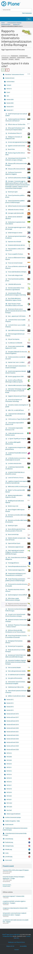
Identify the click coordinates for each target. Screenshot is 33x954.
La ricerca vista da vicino (19, 463)
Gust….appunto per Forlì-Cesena (19, 316)
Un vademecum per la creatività (19, 675)
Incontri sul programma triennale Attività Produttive (17, 372)
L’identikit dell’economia (19, 284)
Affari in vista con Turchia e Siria (19, 124)
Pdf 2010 (9, 764)
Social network (9, 824)
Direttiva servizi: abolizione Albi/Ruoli (17, 217)
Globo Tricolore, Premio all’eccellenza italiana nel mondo (17, 304)
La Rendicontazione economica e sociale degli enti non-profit (17, 459)
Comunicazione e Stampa (14, 22)
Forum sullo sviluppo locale (19, 275)
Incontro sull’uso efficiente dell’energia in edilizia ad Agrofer (17, 381)
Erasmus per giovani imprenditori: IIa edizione (17, 237)
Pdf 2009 (9, 760)
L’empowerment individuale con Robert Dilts (17, 414)
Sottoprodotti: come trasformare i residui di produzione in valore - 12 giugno (14, 914)
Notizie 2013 (9, 703)
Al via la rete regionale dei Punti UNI (19, 142)
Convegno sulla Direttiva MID (19, 213)
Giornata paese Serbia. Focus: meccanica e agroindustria (17, 288)
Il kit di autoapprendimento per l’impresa (17, 334)
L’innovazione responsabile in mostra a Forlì (17, 423)
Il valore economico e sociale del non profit (17, 357)
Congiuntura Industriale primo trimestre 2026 (15, 908)
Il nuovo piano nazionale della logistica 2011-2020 (17, 347)
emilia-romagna (21, 57)
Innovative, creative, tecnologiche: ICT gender (17, 405)
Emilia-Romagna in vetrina (19, 233)
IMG (7, 96)
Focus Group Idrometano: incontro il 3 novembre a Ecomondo (17, 636)
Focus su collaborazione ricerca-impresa (17, 258)
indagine (28, 57)
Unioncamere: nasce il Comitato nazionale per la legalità (17, 682)
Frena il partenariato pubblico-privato (17, 279)
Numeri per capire (19, 192)
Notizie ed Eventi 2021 (12, 731)
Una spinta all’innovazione (19, 678)
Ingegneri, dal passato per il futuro (19, 396)
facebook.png (17, 842)
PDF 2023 (9, 806)
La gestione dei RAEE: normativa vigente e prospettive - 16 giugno (14, 902)
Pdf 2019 (9, 792)
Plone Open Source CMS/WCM (11, 934)
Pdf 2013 (9, 753)
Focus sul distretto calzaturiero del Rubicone (17, 267)
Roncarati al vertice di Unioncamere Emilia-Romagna (17, 609)
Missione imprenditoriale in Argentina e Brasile (17, 496)
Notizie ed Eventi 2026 (12, 749)
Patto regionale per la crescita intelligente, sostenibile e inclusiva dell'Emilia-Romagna (17, 552)
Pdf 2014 (9, 88)
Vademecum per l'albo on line (19, 687)
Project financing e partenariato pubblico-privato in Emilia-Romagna (17, 579)
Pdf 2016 (9, 781)
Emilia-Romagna (23, 56)
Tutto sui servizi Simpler (19, 667)
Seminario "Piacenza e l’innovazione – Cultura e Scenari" (17, 625)
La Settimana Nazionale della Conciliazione (17, 467)
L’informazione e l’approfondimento (19, 419)
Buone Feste (19, 149)
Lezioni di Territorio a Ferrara (19, 478)
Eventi (8, 92)
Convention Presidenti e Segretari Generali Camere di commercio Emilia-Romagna (17, 662)
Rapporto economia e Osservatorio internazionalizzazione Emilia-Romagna (17, 604)
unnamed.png (17, 839)
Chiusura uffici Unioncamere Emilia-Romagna (17, 164)
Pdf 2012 (9, 771)
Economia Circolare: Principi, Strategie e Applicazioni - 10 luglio (13, 877)
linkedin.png (17, 849)
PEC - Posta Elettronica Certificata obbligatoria (17, 558)
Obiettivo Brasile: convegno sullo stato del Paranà (17, 538)
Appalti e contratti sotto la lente (19, 146)
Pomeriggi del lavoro (19, 563)
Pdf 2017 (9, 785)
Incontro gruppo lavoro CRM (19, 376)
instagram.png (17, 846)
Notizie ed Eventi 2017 (12, 717)
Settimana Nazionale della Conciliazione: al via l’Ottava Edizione (17, 631)
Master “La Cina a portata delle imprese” (17, 491)
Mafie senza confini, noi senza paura (19, 487)
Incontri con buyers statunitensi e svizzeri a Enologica (17, 366)
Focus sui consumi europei (19, 263)
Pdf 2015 (9, 778)
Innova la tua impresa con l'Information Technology (17, 400)
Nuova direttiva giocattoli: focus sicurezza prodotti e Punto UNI (17, 530)
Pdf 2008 (9, 756)
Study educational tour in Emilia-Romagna (17, 650)
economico (4, 59)
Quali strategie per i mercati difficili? (19, 595)
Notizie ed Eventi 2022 (12, 735)
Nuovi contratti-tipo (19, 535)
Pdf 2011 (9, 767)
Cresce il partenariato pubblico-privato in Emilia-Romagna (17, 201)
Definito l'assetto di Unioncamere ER (19, 206)
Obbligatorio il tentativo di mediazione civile (17, 137)
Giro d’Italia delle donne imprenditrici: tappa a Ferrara (17, 299)
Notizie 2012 (9, 699)
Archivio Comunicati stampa (13, 817)
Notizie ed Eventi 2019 (12, 724)
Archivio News (10, 81)
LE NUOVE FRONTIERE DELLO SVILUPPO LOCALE (14, 473)
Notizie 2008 (9, 99)
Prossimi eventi (8, 866)
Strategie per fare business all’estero (17, 641)
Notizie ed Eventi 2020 (12, 728)
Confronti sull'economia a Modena (19, 178)
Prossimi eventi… (7, 886)
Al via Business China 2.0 (19, 133)
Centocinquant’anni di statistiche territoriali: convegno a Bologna (17, 159)
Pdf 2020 (9, 796)
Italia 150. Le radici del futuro (19, 410)
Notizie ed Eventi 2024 (12, 742)
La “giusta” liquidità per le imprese (19, 439)
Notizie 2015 (9, 710)
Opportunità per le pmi (19, 543)
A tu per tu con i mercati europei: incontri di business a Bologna (17, 615)
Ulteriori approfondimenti (13, 814)
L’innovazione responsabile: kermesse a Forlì (17, 428)
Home (3, 22)
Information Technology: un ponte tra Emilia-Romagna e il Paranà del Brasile (17, 390)
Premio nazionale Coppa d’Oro (19, 570)
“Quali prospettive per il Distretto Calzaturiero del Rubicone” (17, 120)
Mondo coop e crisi (19, 506)
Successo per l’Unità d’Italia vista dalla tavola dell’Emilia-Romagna (17, 656)
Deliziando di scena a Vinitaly (19, 210)
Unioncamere (5, 57)
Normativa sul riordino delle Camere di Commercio (17, 515)
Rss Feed (9, 810)
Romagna (11, 59)
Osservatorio (13, 57)
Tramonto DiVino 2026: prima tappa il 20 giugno (16, 870)
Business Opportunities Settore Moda (17, 153)
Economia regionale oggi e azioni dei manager (17, 228)
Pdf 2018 (9, 789)
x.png (17, 853)
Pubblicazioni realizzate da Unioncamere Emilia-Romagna (15, 829)
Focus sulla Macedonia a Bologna (19, 272)
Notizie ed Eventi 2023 (12, 739)
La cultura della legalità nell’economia (17, 443)
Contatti (8, 85)
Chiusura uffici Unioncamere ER (19, 169)
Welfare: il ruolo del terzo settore (19, 696)
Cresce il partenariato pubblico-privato (17, 196)
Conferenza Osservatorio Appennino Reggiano (17, 173)
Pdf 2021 (9, 799)
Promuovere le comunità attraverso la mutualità (17, 585)
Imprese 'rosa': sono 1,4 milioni (19, 362)
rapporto (17, 59)
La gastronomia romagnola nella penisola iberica (17, 448)
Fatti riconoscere (27, 13)
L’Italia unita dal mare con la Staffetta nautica (17, 434)
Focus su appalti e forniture (19, 254)
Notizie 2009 (9, 103)
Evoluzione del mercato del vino (19, 245)
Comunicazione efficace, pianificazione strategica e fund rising (17, 294)
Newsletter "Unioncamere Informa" (17, 74)
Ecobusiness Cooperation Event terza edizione (17, 222)
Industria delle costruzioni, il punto (19, 385)
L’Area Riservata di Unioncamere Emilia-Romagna (15, 834)
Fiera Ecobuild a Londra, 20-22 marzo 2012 (17, 249)
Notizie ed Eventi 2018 (12, 721)
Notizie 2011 (16, 24)
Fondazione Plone (7, 936)
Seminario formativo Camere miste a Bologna (17, 620)
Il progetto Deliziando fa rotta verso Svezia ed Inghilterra (17, 352)
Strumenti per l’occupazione (19, 646)
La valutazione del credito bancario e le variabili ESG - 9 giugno (15, 920)
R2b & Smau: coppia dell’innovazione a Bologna (17, 599)
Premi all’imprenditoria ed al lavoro (19, 566)
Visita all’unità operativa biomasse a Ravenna (17, 691)
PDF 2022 (9, 803)
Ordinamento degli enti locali (19, 547)
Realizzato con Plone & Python (16, 942)
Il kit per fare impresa (19, 339)
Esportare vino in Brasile (19, 242)
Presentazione (14, 56)
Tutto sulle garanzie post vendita (19, 671)
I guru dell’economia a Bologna (19, 330)
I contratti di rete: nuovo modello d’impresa (17, 320)
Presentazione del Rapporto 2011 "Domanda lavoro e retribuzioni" (15, 574)
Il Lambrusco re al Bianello (19, 342)
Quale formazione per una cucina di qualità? (17, 114)
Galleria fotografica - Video (12, 821)
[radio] (3, 70)
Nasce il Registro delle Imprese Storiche (17, 510)
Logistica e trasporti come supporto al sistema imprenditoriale (17, 482)
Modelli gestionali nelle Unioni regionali (17, 501)
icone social (8, 860)
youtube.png (17, 857)
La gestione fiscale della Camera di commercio (17, 453)
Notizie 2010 (9, 106)
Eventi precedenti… (7, 884)
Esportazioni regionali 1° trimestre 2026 (13, 896)
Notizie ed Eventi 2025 (12, 746)
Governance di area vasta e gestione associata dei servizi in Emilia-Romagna (17, 310)
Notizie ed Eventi (5, 24)
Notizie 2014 (9, 706)
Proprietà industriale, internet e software (17, 590)
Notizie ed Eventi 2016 (12, 714)
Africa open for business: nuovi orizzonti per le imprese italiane (17, 128)
